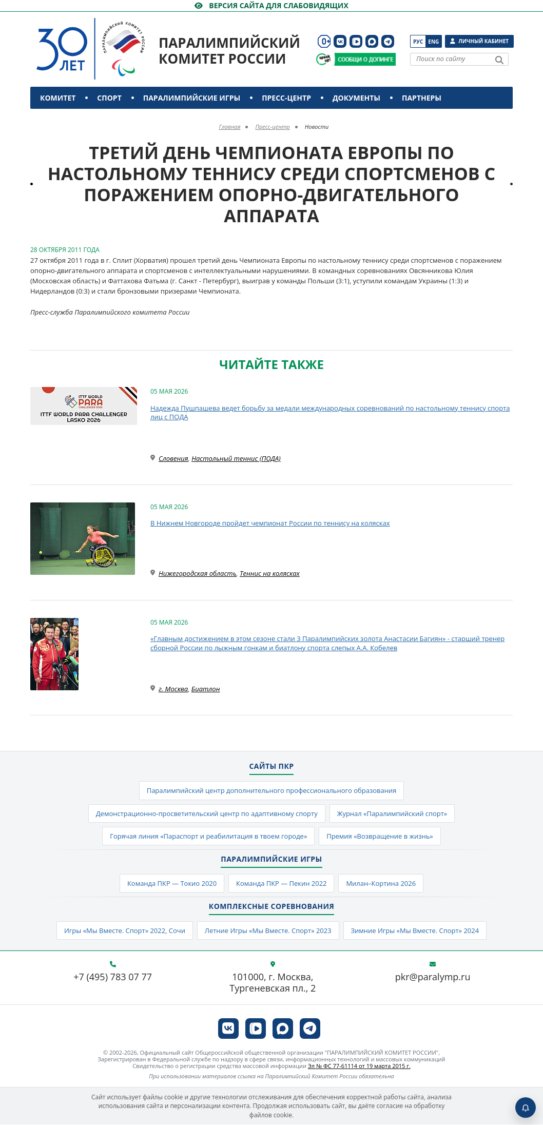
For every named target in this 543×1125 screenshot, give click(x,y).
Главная (230, 126)
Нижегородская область (197, 573)
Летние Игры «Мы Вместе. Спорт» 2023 (267, 931)
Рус (418, 41)
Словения (173, 458)
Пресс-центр (286, 98)
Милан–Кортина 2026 (381, 883)
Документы (356, 98)
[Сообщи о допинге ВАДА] (324, 59)
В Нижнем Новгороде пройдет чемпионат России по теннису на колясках (270, 523)
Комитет (57, 98)
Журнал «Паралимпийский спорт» (392, 813)
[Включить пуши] (525, 1107)
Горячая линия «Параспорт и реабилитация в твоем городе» (208, 836)
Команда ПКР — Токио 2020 (172, 883)
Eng (433, 41)
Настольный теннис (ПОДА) (236, 458)
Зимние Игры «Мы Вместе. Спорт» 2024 (415, 931)
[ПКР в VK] (340, 41)
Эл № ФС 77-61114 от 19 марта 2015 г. (359, 1066)
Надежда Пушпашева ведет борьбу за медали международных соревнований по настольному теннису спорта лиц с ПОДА (330, 412)
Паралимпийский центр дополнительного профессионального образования (271, 790)
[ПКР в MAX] (371, 41)
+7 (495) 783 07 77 (112, 977)
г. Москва (173, 688)
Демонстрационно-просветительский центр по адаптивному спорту (206, 813)
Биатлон (205, 688)
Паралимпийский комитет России (229, 50)
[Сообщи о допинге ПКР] (364, 59)
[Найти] (499, 60)
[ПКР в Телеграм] (387, 41)
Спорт (109, 98)
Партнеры (421, 98)
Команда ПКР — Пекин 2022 (281, 883)
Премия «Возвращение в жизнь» (379, 836)
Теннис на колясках (270, 573)
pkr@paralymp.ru (433, 977)
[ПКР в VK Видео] (356, 41)
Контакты (62, 120)
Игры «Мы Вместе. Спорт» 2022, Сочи (124, 931)
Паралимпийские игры (191, 98)
